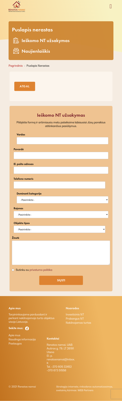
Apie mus (14, 335)
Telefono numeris (23, 178)
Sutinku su (33, 269)
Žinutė (15, 238)
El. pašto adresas (24, 164)
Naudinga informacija (22, 339)
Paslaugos (15, 343)
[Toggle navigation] (111, 6)
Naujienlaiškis (31, 51)
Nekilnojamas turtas (78, 322)
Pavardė (19, 149)
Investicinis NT (75, 314)
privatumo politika (41, 269)
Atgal (25, 86)
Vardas (21, 134)
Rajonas (18, 208)
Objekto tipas (22, 223)
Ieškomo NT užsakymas (41, 40)
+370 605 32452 (61, 366)
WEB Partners (85, 390)
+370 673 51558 (56, 370)
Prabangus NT (75, 318)
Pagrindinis (16, 65)
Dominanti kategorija (29, 193)
